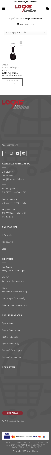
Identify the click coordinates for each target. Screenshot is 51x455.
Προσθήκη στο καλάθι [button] (12, 82)
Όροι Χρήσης (7, 323)
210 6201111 (7, 203)
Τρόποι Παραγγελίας (11, 330)
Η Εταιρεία (7, 235)
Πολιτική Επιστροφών (12, 350)
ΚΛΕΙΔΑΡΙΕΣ (7, 443)
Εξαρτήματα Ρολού (34, 447)
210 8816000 (7, 213)
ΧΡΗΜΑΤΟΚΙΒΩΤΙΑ (17, 447)
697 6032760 (20, 192)
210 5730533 (7, 192)
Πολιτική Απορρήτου (11, 357)
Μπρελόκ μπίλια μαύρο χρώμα (11, 68)
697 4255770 (7, 217)
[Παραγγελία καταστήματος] (25, 32)
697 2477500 (20, 203)
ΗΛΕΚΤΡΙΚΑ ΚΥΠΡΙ (38, 445)
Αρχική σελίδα (15, 18)
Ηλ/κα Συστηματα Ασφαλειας (17, 445)
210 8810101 (20, 213)
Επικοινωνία (7, 242)
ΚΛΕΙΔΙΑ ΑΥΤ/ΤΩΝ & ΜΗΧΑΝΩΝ (36, 443)
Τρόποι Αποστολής (10, 343)
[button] (4, 8)
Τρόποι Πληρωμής (10, 337)
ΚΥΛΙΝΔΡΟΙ (17, 443)
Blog (4, 248)
